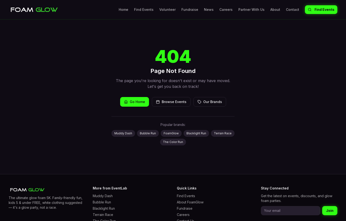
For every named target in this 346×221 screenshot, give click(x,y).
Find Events (144, 9)
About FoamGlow (190, 202)
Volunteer (167, 9)
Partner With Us (251, 9)
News (209, 9)
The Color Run (173, 142)
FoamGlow (171, 133)
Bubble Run (148, 133)
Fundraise (189, 9)
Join (330, 210)
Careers (226, 9)
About (275, 9)
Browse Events (171, 102)
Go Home (134, 102)
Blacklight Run (196, 133)
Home (123, 9)
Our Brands (210, 102)
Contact (292, 9)
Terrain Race (223, 133)
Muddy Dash (123, 133)
